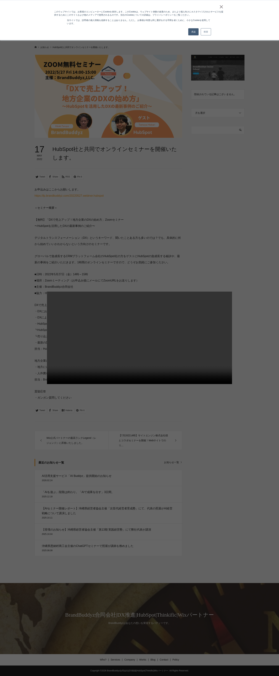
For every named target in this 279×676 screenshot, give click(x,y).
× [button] (221, 6)
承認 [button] (193, 32)
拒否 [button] (206, 32)
